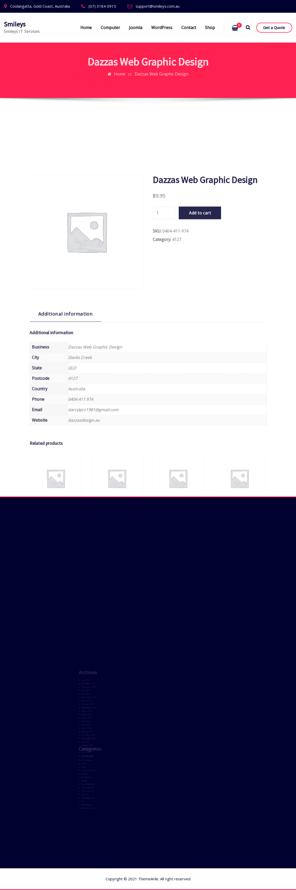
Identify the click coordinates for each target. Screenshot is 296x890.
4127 (176, 351)
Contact (188, 27)
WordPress (161, 27)
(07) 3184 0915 (102, 6)
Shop (210, 27)
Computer (110, 27)
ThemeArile (148, 878)
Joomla (135, 27)
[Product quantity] (164, 325)
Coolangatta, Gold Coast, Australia (40, 6)
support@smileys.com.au (157, 6)
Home (86, 27)
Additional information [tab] (65, 426)
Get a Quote (274, 27)
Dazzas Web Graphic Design (161, 67)
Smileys (14, 24)
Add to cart (200, 325)
